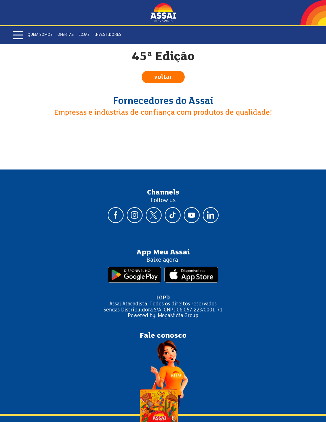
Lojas (84, 35)
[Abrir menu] (18, 35)
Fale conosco (163, 336)
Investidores (107, 35)
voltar (163, 77)
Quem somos (40, 35)
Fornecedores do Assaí (163, 101)
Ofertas (65, 35)
